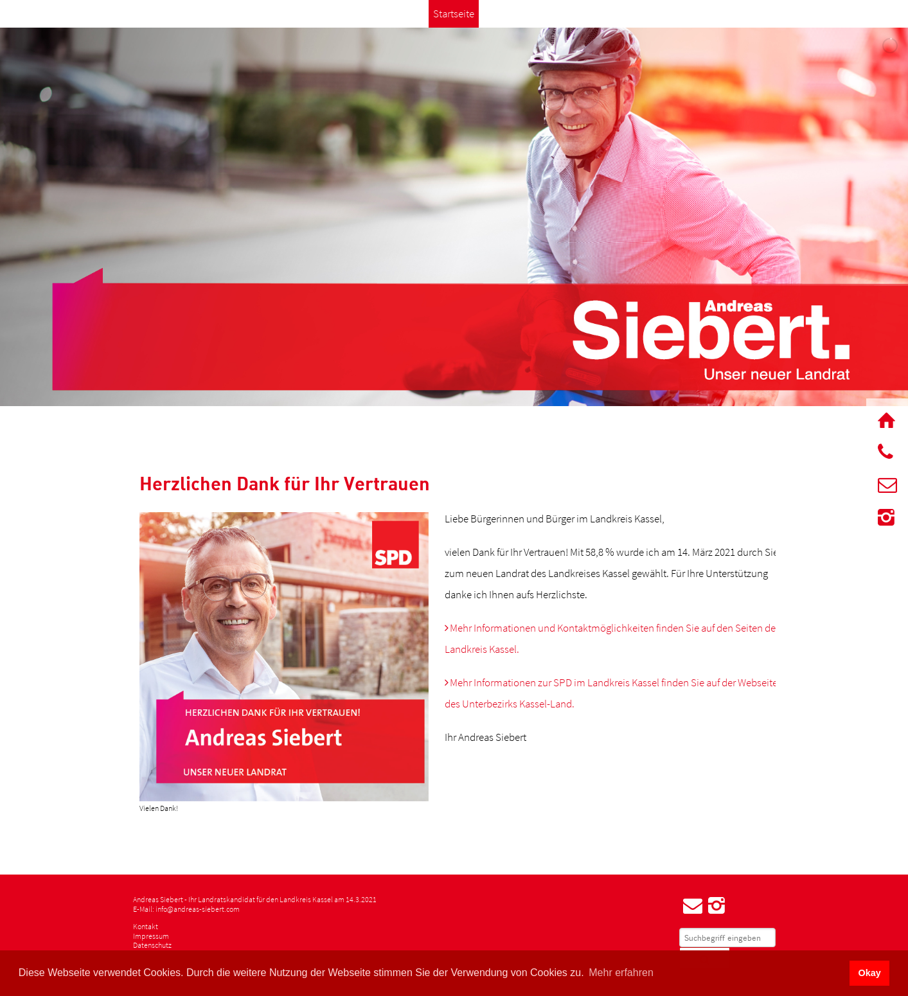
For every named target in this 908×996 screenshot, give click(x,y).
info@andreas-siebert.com (198, 909)
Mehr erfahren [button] (621, 972)
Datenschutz (152, 945)
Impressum (151, 936)
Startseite (453, 13)
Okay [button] (869, 973)
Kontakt (145, 926)
